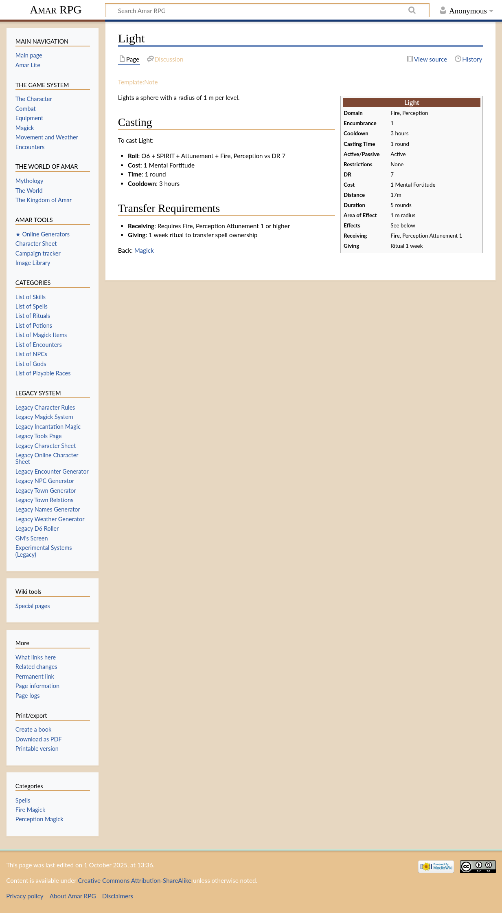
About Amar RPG (73, 896)
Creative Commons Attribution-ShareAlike (134, 880)
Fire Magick (30, 809)
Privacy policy (24, 896)
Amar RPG (56, 9)
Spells (22, 800)
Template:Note (138, 82)
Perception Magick (39, 819)
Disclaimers (117, 896)
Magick (144, 250)
